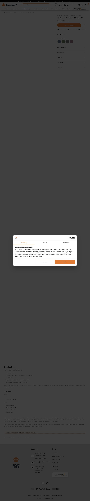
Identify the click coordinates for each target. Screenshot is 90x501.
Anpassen (44, 261)
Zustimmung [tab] (24, 242)
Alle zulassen (65, 261)
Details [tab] (45, 242)
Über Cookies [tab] (66, 242)
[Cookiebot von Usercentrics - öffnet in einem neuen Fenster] (69, 238)
